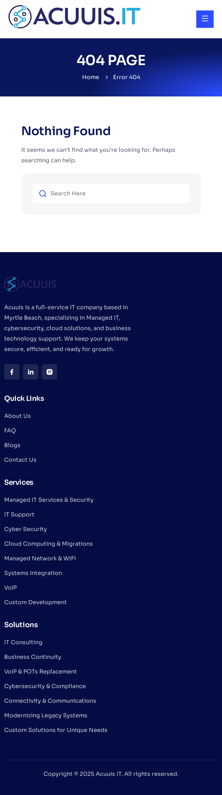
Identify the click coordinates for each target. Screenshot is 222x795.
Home (90, 77)
